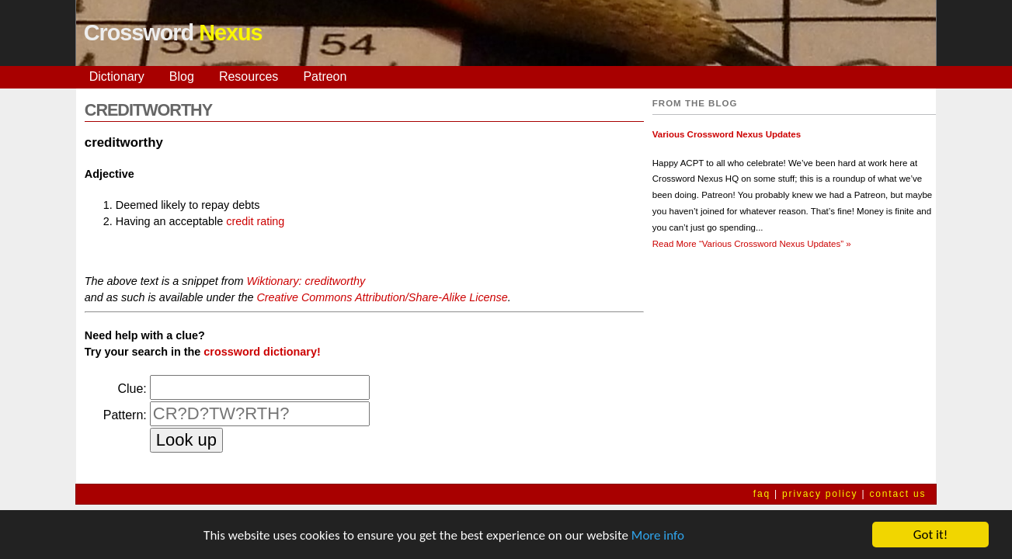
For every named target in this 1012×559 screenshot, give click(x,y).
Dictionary (116, 76)
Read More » (751, 243)
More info (657, 536)
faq (761, 493)
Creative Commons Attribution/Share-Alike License (381, 297)
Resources (248, 76)
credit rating (255, 221)
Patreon (324, 76)
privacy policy (819, 493)
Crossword (173, 32)
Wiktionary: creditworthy (306, 281)
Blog (181, 76)
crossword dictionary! (261, 351)
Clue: (131, 388)
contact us (898, 493)
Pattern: (125, 415)
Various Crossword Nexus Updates (726, 134)
